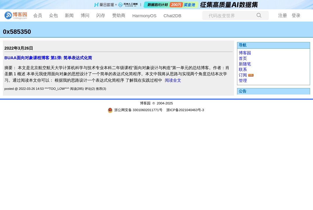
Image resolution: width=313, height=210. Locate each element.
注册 (282, 15)
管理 (243, 80)
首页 (243, 58)
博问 (85, 15)
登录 (296, 15)
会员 (37, 15)
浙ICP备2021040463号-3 (185, 110)
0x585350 (17, 31)
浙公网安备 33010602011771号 (135, 110)
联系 (243, 69)
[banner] (13, 15)
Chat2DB (172, 15)
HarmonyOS (144, 15)
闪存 (100, 15)
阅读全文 (173, 80)
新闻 (69, 15)
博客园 (245, 52)
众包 (53, 15)
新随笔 (245, 64)
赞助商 (118, 15)
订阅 (243, 75)
